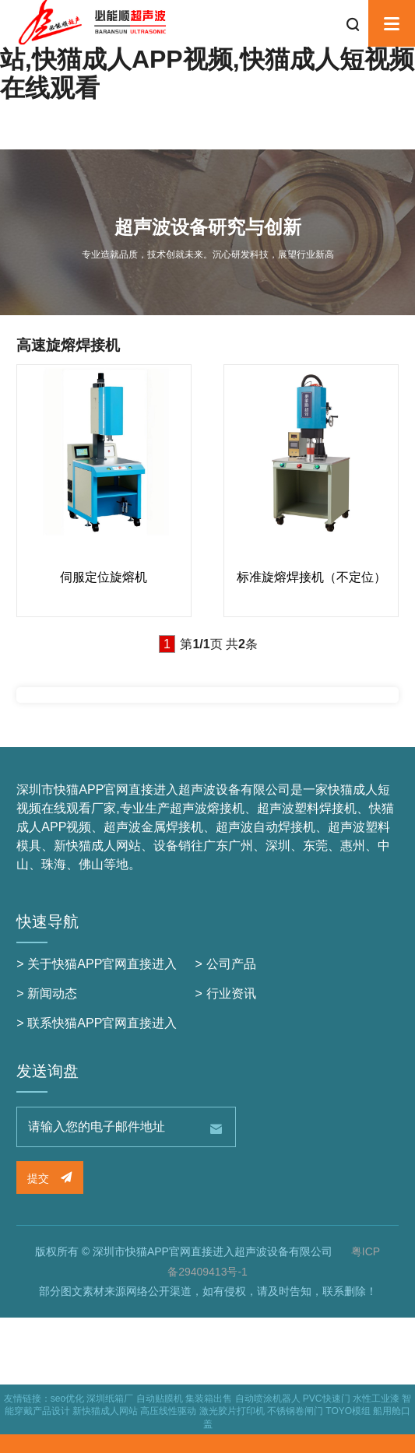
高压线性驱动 (168, 1411)
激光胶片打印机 (232, 1411)
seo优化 (67, 1398)
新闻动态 (52, 993)
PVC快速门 (326, 1398)
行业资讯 (231, 993)
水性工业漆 (376, 1398)
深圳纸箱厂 (109, 1398)
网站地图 (25, 1445)
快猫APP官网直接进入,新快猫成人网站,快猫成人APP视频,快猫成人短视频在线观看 (207, 59)
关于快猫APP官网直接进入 (102, 963)
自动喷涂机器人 (268, 1398)
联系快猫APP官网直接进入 (102, 1023)
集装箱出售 (208, 1398)
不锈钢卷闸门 (295, 1411)
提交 (49, 1178)
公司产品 (231, 963)
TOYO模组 (348, 1411)
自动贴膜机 (159, 1398)
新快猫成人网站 (105, 1411)
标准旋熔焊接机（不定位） (311, 577)
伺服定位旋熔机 (103, 577)
